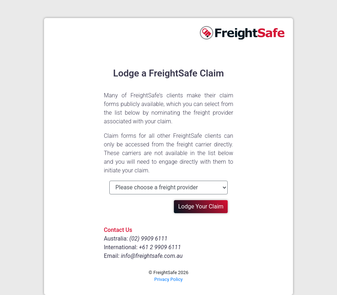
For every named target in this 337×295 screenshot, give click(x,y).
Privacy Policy (168, 279)
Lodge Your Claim (201, 206)
